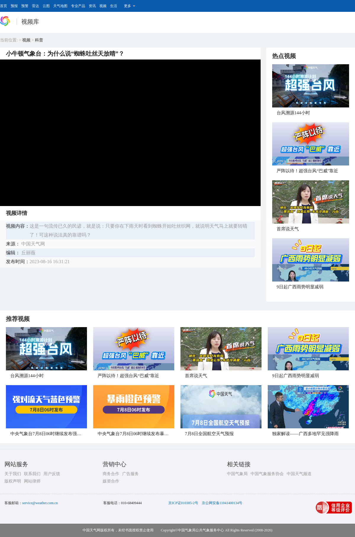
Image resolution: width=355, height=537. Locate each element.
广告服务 (130, 474)
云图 (46, 6)
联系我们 (32, 474)
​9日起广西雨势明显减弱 (300, 286)
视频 (102, 6)
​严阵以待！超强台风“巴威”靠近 (307, 170)
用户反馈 (51, 474)
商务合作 (111, 474)
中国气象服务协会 (267, 474)
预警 (24, 6)
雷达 (35, 6)
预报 (14, 6)
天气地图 (60, 6)
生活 (113, 6)
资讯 (92, 6)
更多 (127, 6)
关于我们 (12, 474)
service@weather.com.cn (40, 503)
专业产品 (78, 6)
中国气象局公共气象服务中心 (201, 530)
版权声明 (12, 481)
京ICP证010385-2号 (183, 503)
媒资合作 (111, 481)
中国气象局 (237, 474)
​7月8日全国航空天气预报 (209, 433)
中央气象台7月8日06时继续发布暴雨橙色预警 (142, 433)
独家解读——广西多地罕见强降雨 (305, 433)
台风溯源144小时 (293, 112)
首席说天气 (288, 228)
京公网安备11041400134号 (222, 503)
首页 (3, 6)
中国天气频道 (299, 474)
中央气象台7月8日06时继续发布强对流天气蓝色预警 (61, 433)
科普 (39, 40)
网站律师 (32, 481)
